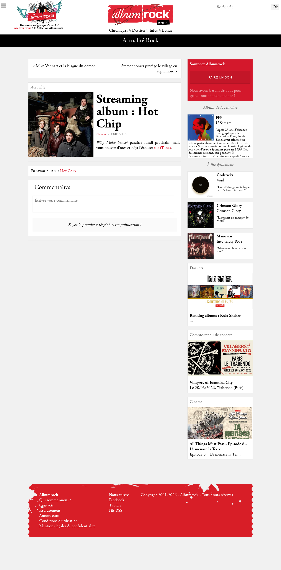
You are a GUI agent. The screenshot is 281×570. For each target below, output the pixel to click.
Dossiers (138, 30)
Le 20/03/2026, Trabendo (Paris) (216, 387)
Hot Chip (68, 171)
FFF (219, 117)
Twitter (115, 505)
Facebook (116, 500)
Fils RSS (115, 510)
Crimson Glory (229, 205)
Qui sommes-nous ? (55, 500)
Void (220, 180)
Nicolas (101, 134)
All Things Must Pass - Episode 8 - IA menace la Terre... (218, 446)
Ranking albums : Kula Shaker (215, 315)
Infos (154, 30)
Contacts (46, 505)
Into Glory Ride (229, 241)
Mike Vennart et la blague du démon (66, 66)
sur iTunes (162, 147)
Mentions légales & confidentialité (67, 526)
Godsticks (225, 175)
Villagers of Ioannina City (211, 382)
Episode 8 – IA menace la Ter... (215, 454)
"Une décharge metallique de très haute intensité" (233, 189)
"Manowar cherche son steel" (231, 250)
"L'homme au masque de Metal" (232, 219)
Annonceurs (49, 515)
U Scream (224, 123)
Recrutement (49, 510)
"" (219, 146)
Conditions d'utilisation (58, 521)
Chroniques (118, 30)
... (191, 320)
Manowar (224, 236)
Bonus (167, 30)
